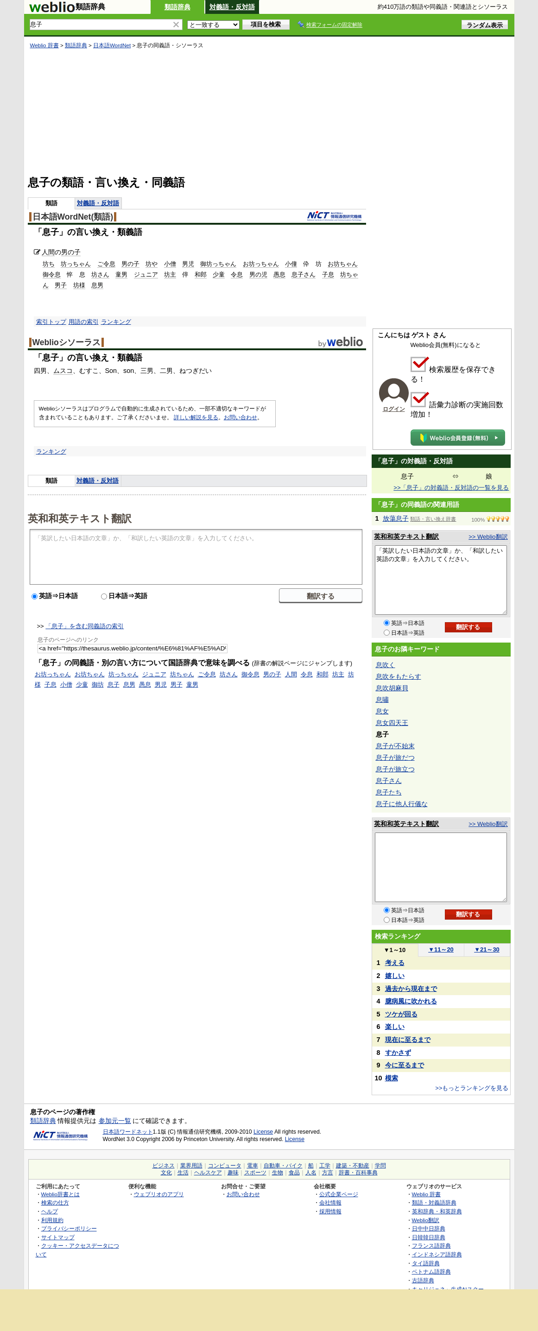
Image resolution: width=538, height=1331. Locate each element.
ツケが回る (401, 1014)
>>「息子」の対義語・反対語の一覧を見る (451, 487)
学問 (380, 1165)
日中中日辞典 (428, 1228)
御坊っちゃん (218, 263)
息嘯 (382, 699)
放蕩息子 (396, 518)
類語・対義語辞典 (434, 1202)
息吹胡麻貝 (392, 688)
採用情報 (330, 1211)
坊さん (100, 274)
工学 (324, 1165)
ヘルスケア (208, 1172)
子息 (328, 274)
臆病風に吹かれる (411, 1001)
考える (395, 962)
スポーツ (255, 1172)
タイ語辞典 (426, 1263)
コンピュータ (224, 1165)
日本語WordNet (112, 45)
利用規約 (52, 1220)
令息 (237, 274)
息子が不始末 (395, 746)
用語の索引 (84, 321)
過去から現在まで (411, 988)
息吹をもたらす (398, 676)
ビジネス (163, 1165)
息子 (114, 684)
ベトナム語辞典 (431, 1271)
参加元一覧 (115, 1120)
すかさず (398, 1052)
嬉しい (395, 975)
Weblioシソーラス (66, 342)
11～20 (441, 949)
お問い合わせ (240, 417)
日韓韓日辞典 (428, 1237)
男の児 (258, 274)
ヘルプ (49, 1211)
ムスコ (63, 370)
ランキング (116, 321)
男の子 (71, 252)
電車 (252, 1165)
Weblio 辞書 (44, 45)
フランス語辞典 (431, 1246)
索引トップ (51, 321)
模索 (391, 1078)
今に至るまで (404, 1065)
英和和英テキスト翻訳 (80, 518)
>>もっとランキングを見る (471, 1088)
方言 (327, 1172)
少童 (219, 274)
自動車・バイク (283, 1165)
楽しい (395, 1026)
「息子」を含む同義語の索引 (84, 626)
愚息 (279, 274)
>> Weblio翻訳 (487, 536)
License (263, 1132)
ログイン (394, 409)
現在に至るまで (407, 1039)
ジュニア (146, 274)
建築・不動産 (352, 1165)
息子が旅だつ (395, 757)
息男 (97, 285)
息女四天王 (392, 722)
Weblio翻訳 (425, 1220)
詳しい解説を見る (196, 417)
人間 (48, 252)
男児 (188, 263)
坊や (152, 263)
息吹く (385, 665)
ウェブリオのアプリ (159, 1194)
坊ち (49, 263)
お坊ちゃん (343, 263)
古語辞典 (423, 1280)
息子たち (389, 792)
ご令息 (106, 263)
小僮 (291, 263)
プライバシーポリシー (69, 1228)
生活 (183, 1172)
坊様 (79, 285)
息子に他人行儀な (402, 803)
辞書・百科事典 (358, 1172)
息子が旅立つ (395, 769)
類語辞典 (177, 7)
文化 (166, 1172)
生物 (277, 1172)
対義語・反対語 (232, 7)
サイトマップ (58, 1237)
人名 (310, 1172)
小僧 (170, 263)
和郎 (201, 274)
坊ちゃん (182, 674)
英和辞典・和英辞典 (437, 1211)
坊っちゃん (76, 263)
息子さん (303, 274)
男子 (61, 285)
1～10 (394, 949)
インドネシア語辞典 (437, 1254)
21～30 (487, 949)
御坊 (98, 684)
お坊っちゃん (261, 263)
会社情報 (330, 1202)
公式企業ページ (338, 1194)
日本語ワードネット (128, 1132)
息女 (382, 711)
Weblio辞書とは (60, 1194)
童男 (121, 274)
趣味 (233, 1172)
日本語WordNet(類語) (73, 216)
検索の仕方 (55, 1202)
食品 (294, 1172)
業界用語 (191, 1165)
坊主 (170, 274)
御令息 (52, 274)
